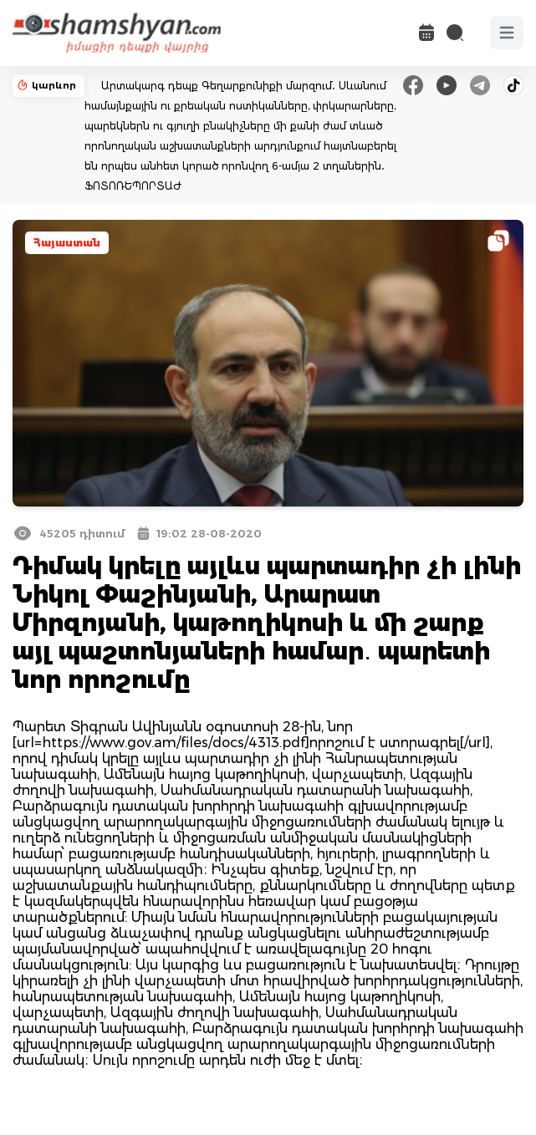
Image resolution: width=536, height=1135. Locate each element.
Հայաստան (66, 243)
